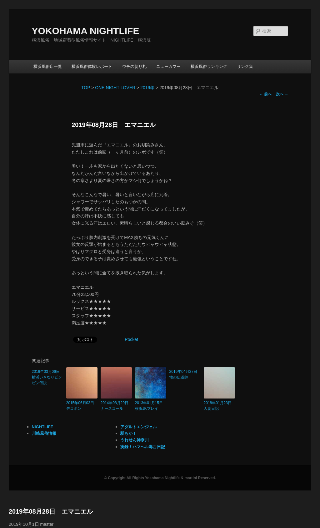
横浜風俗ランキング (209, 66)
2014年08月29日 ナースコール (116, 406)
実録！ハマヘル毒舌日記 (142, 446)
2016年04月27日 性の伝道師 (185, 374)
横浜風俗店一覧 (47, 66)
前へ (265, 94)
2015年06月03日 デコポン (82, 406)
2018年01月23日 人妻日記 (219, 406)
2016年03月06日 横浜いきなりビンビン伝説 (47, 377)
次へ (282, 94)
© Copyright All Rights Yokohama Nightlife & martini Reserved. (160, 478)
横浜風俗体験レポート (92, 66)
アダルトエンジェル (138, 426)
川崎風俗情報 (44, 433)
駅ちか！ (128, 433)
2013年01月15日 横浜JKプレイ (150, 406)
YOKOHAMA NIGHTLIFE (85, 31)
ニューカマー (168, 66)
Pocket (131, 339)
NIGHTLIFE (42, 426)
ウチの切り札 (134, 66)
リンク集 (245, 66)
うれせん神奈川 (134, 440)
